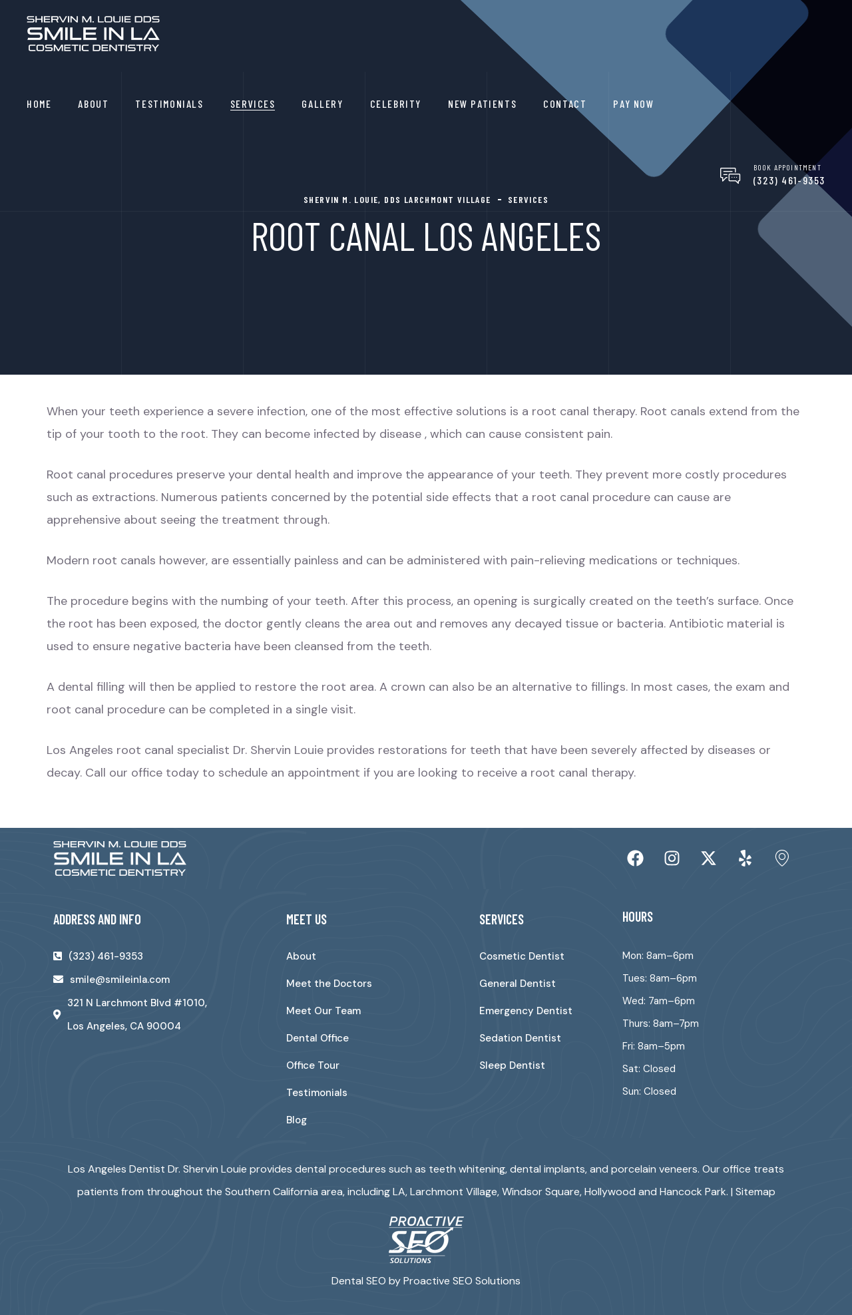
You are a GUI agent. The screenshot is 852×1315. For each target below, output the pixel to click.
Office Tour (312, 1065)
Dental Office (317, 1038)
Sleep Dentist (512, 1065)
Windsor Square (541, 1192)
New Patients (482, 103)
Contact (564, 103)
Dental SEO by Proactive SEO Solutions (426, 1281)
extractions (124, 497)
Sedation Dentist (520, 1038)
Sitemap (755, 1192)
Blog (296, 1120)
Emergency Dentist (525, 1011)
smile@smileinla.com (120, 979)
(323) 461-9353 (789, 180)
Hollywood (610, 1192)
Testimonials (169, 103)
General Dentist (517, 983)
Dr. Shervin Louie (278, 750)
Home (39, 103)
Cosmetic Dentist (521, 956)
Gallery (322, 103)
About (93, 103)
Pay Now (633, 103)
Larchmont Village (453, 1192)
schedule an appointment (289, 773)
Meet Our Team (323, 1011)
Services (253, 103)
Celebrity (395, 103)
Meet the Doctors (329, 983)
